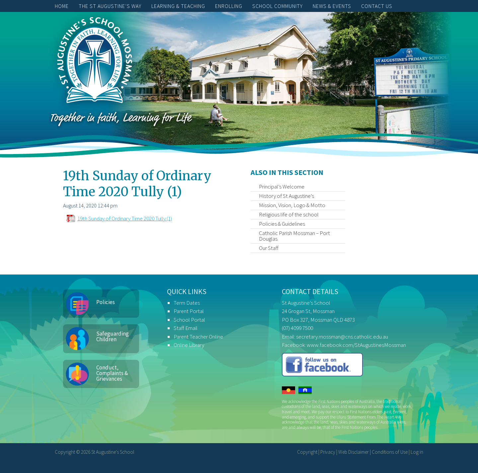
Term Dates (187, 302)
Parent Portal (189, 311)
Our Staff (269, 248)
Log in (417, 452)
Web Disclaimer (353, 452)
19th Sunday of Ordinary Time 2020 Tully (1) (124, 218)
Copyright (307, 452)
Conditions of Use (390, 452)
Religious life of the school (289, 214)
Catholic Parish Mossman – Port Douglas (294, 235)
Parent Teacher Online (198, 336)
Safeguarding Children (112, 336)
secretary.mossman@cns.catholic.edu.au (342, 336)
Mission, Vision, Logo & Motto (292, 205)
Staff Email (186, 328)
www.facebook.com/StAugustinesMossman (356, 345)
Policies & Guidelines (282, 223)
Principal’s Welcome (281, 186)
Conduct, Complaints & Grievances (112, 373)
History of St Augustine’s (286, 195)
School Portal (189, 319)
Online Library (189, 345)
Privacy (327, 452)
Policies (105, 302)
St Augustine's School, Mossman (94, 62)
